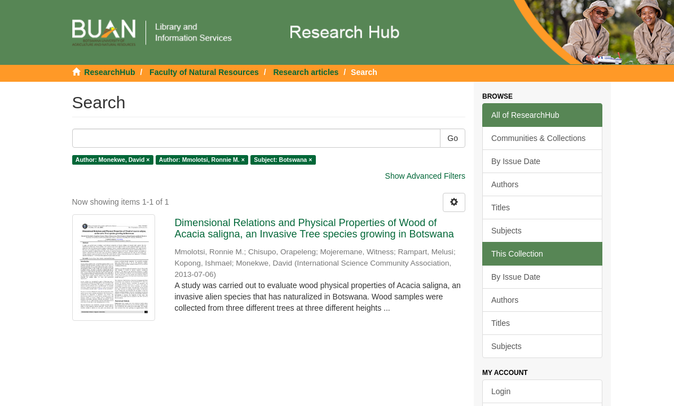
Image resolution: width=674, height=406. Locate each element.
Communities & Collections (538, 138)
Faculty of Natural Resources (204, 72)
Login (500, 391)
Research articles (305, 72)
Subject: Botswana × (283, 159)
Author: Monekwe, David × (113, 159)
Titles (500, 207)
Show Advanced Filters (425, 175)
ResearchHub (109, 72)
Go (452, 138)
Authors (504, 184)
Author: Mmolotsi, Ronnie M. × (202, 159)
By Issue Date (515, 161)
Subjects (506, 230)
